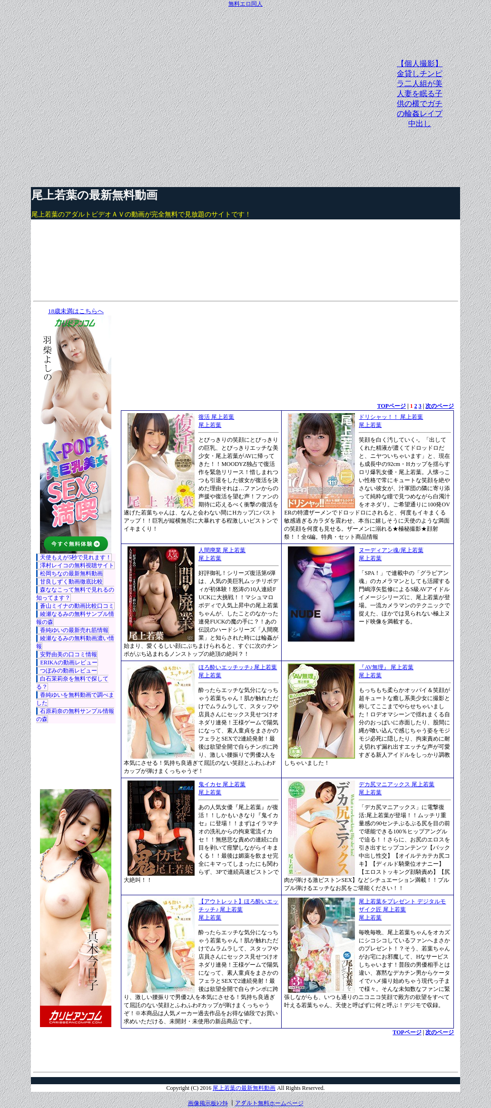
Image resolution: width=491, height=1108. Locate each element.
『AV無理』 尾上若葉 (386, 667)
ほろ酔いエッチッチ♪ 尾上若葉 (237, 667)
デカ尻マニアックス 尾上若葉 (396, 784)
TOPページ (391, 406)
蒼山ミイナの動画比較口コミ (77, 606)
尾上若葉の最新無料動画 (94, 195)
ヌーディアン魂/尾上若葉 (391, 550)
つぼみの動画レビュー (68, 670)
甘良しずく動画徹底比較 (71, 581)
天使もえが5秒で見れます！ (75, 557)
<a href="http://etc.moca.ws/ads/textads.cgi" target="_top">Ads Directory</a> (287, 1051)
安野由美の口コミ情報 (68, 654)
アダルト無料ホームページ (269, 1103)
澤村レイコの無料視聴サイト (77, 565)
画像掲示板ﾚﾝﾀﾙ (208, 1103)
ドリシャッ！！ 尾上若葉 (391, 417)
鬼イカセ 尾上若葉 (222, 784)
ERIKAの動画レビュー (69, 662)
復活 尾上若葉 (216, 417)
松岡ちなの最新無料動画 (71, 573)
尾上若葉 (209, 425)
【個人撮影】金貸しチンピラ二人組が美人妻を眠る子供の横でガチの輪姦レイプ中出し (419, 93)
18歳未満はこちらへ (76, 311)
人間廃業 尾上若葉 (222, 550)
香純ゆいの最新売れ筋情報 (74, 630)
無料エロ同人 (245, 3)
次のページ (439, 406)
